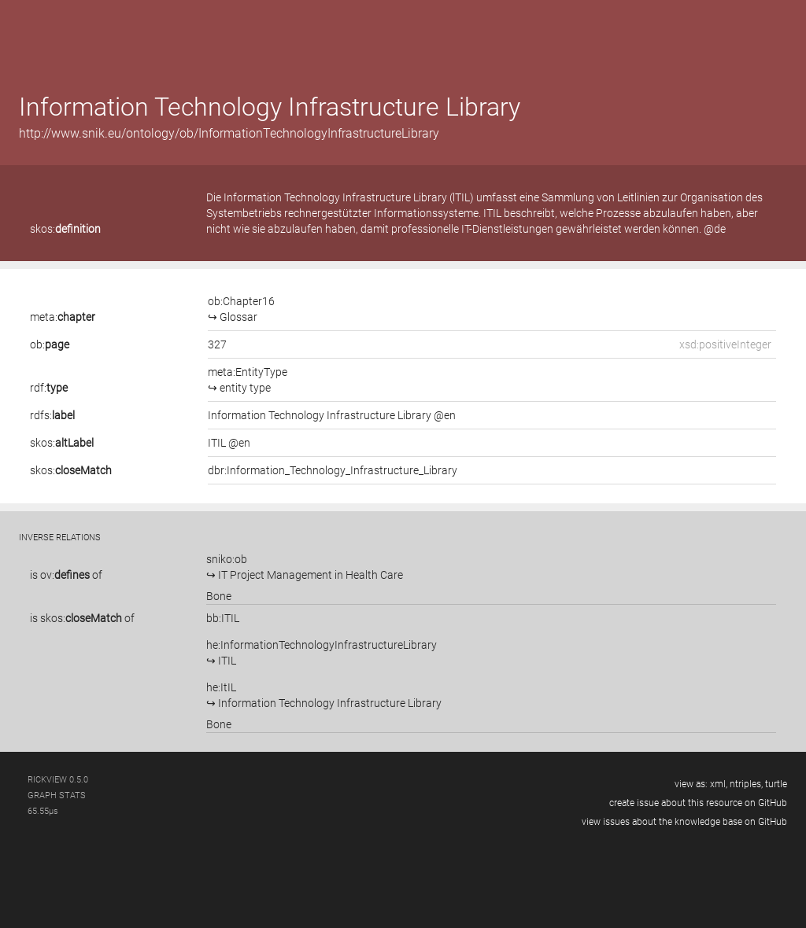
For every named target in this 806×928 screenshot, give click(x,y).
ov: (65, 575)
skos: (65, 229)
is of (66, 575)
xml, (718, 784)
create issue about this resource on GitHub (698, 802)
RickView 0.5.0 (58, 780)
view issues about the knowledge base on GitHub (684, 821)
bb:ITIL (222, 618)
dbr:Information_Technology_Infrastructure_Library (332, 470)
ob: (49, 344)
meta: (62, 317)
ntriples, (746, 784)
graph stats (57, 795)
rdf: (49, 387)
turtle (776, 784)
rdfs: (52, 415)
